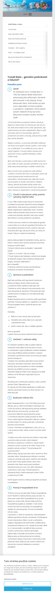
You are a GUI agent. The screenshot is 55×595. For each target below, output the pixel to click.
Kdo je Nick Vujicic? (14, 62)
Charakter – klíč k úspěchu (16, 48)
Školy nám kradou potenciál (17, 39)
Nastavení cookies (10, 579)
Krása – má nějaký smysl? (16, 52)
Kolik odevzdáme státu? (15, 34)
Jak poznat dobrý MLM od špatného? (20, 57)
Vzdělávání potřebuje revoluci (17, 43)
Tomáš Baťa (12, 29)
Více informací (8, 574)
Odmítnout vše (27, 584)
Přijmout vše (27, 589)
